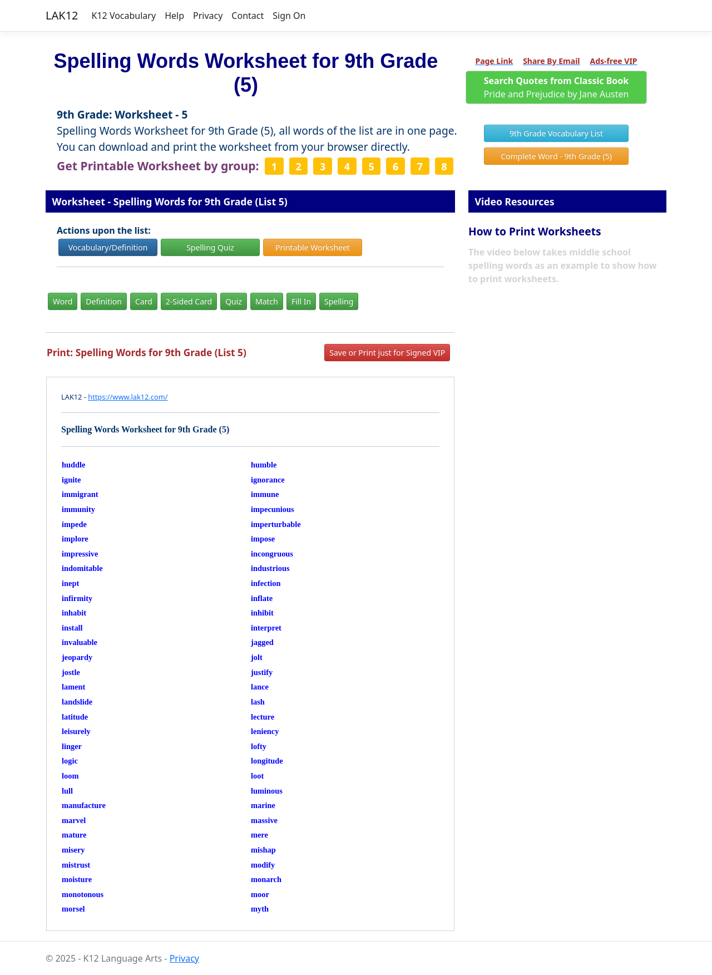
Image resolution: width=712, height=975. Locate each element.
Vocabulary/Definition (108, 247)
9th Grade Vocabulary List (556, 133)
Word (62, 301)
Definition (104, 301)
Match (266, 301)
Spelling (338, 301)
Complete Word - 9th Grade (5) (556, 156)
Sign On (289, 15)
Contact (247, 15)
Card (143, 301)
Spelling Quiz (210, 247)
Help (174, 15)
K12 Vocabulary (124, 15)
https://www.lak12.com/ (127, 397)
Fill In (301, 301)
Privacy (207, 15)
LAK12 (62, 15)
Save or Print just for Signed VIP (387, 352)
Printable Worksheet (312, 247)
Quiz (233, 301)
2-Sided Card (189, 301)
